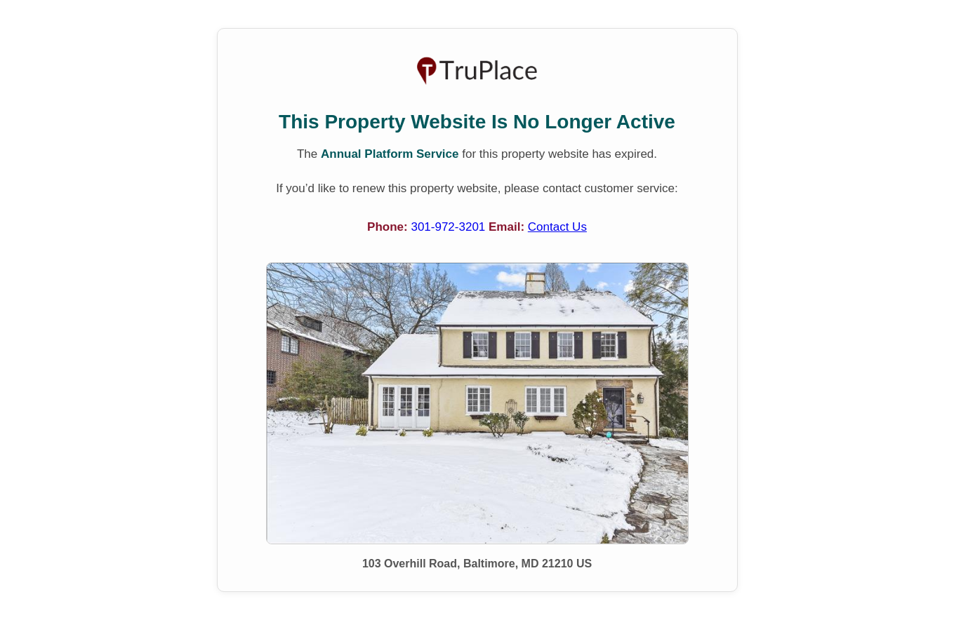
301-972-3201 (450, 227)
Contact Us (557, 227)
